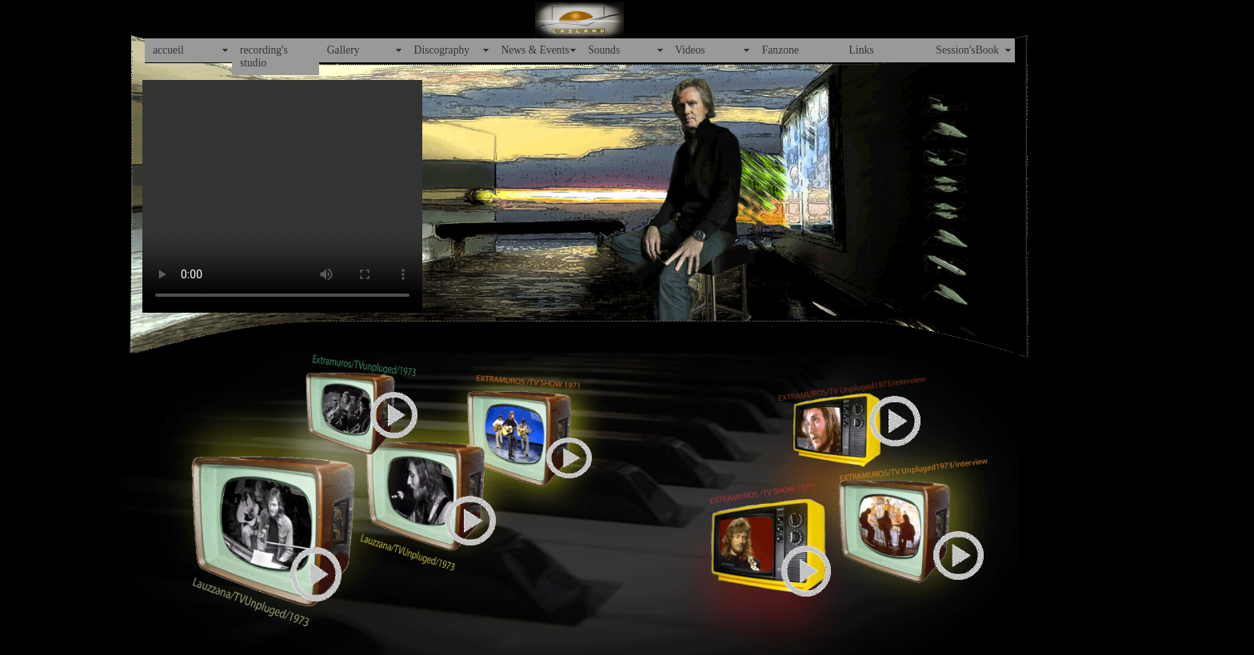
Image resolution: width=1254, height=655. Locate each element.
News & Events (535, 50)
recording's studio (264, 56)
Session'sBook (967, 50)
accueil (168, 50)
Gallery (343, 50)
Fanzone (780, 50)
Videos (690, 50)
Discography (441, 50)
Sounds (604, 50)
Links (861, 50)
